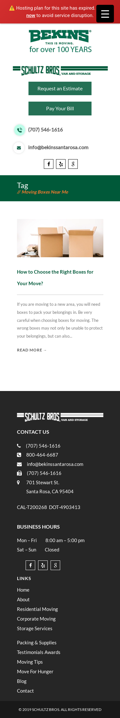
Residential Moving (37, 609)
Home (23, 590)
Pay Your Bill (60, 108)
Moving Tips (30, 662)
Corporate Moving (36, 619)
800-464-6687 (42, 455)
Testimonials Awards (38, 652)
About (23, 599)
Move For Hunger (35, 671)
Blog (22, 681)
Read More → (32, 350)
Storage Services (34, 628)
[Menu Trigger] (105, 14)
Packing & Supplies (37, 642)
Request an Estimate (60, 88)
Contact (25, 691)
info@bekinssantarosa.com (58, 147)
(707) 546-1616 (45, 129)
